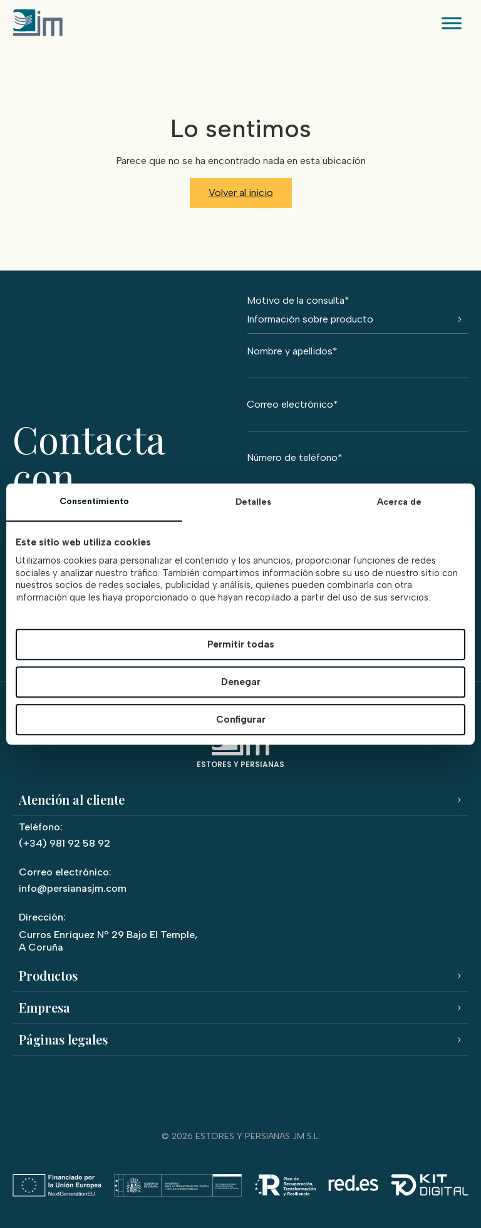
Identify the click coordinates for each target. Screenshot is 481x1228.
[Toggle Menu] (452, 23)
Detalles (253, 502)
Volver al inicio (241, 193)
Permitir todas (240, 644)
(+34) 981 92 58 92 (64, 843)
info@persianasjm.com (73, 888)
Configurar (241, 719)
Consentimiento (94, 501)
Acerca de (399, 502)
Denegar (241, 682)
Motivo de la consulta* (357, 315)
